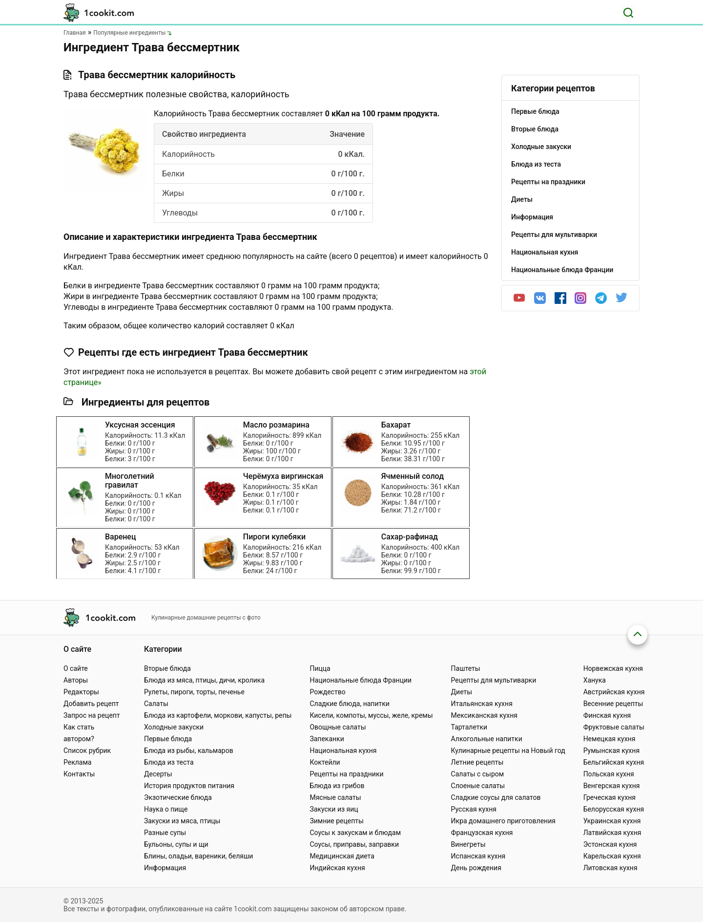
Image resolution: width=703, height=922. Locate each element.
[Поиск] (628, 12)
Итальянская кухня (482, 704)
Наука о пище (166, 809)
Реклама (77, 762)
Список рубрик (87, 750)
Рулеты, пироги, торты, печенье (194, 692)
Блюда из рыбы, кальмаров (188, 750)
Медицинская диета (342, 856)
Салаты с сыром (477, 774)
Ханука (594, 680)
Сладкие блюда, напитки (350, 704)
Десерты (158, 774)
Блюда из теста (169, 762)
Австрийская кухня (614, 692)
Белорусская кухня (613, 809)
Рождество (327, 692)
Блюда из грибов (337, 786)
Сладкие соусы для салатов (496, 797)
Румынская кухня (611, 750)
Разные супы (165, 832)
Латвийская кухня (612, 832)
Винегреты (468, 844)
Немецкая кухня (609, 739)
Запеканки (327, 739)
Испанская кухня (478, 856)
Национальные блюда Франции (361, 680)
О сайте (75, 668)
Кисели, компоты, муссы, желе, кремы (371, 715)
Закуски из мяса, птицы (182, 821)
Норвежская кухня (613, 668)
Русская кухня (473, 809)
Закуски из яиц (334, 809)
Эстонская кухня (610, 844)
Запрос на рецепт (91, 715)
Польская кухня (608, 774)
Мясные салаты (335, 797)
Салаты (156, 704)
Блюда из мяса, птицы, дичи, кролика (204, 680)
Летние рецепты (477, 762)
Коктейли (325, 762)
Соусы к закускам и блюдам (355, 832)
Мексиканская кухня (484, 715)
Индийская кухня (337, 868)
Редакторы (81, 692)
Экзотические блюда (178, 797)
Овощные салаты (338, 727)
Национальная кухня (343, 750)
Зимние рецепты (337, 821)
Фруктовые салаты (613, 727)
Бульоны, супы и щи (176, 844)
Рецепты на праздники (346, 774)
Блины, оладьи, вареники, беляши (198, 856)
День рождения (476, 868)
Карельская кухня (612, 856)
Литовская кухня (610, 868)
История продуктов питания (189, 786)
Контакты (79, 774)
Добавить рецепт (91, 704)
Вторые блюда (167, 668)
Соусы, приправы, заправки (354, 844)
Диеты (462, 692)
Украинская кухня (612, 821)
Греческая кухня (609, 797)
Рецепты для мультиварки (494, 680)
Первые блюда (168, 739)
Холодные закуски (174, 727)
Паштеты (465, 668)
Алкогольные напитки (486, 739)
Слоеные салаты (478, 786)
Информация (165, 868)
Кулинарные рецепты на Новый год (508, 750)
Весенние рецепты (613, 704)
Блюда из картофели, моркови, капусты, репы (217, 715)
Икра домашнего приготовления (503, 821)
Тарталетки (469, 727)
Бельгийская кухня (613, 762)
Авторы (75, 680)
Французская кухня (482, 832)
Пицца (320, 668)
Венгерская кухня (611, 786)
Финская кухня (607, 715)
